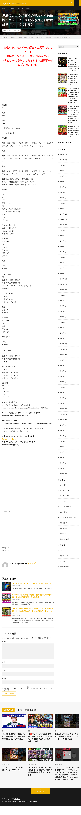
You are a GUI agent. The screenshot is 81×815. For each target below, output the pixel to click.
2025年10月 (64, 163)
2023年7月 (63, 306)
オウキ (62, 482)
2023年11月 (64, 285)
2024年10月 (64, 227)
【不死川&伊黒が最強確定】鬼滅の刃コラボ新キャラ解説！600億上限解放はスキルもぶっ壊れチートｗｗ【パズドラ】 (32, 614)
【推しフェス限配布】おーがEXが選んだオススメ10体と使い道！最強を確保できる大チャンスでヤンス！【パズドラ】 (73, 67)
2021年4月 (63, 450)
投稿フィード (64, 552)
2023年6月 (63, 312)
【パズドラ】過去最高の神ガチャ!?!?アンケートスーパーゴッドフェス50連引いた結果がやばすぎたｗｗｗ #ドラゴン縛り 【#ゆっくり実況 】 (73, 117)
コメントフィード (65, 557)
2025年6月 (63, 184)
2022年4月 (63, 386)
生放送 (62, 525)
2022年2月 (63, 397)
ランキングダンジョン (67, 514)
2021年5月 (63, 445)
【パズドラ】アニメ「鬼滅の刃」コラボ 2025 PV (13, 773)
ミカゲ (62, 509)
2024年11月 (64, 221)
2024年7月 (63, 243)
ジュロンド (63, 493)
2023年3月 (63, 328)
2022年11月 (64, 349)
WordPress (34, 810)
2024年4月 (63, 259)
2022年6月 (63, 375)
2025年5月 (63, 189)
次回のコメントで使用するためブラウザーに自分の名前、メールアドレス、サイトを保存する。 (28, 692)
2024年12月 (64, 216)
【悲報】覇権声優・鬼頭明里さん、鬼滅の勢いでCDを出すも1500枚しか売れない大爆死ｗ (14, 741)
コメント (5, 645)
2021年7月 (63, 434)
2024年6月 (63, 248)
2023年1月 (63, 338)
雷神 (61, 530)
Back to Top (40, 801)
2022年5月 (63, 381)
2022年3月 (63, 391)
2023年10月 (64, 290)
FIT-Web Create (15, 810)
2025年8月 (63, 173)
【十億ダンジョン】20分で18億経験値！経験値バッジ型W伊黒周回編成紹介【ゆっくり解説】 (40, 776)
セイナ (62, 498)
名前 (4, 665)
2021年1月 (63, 466)
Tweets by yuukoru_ (9, 442)
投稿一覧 (31, 567)
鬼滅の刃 (21, 10)
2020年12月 (64, 471)
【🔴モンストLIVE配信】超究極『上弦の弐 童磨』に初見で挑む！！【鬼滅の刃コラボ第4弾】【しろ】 (40, 741)
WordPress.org (65, 563)
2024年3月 (63, 264)
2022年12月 (64, 344)
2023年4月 (63, 322)
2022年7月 (63, 370)
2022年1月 (63, 402)
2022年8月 (63, 365)
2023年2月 (63, 333)
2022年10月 (64, 354)
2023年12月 (64, 280)
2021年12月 (64, 407)
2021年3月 (63, 455)
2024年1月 (63, 274)
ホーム (4, 10)
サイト (4, 682)
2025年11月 (64, 158)
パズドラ (12, 10)
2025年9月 (63, 168)
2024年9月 (63, 232)
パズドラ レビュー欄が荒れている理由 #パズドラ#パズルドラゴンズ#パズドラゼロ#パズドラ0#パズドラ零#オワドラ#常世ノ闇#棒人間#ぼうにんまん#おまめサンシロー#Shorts (67, 780)
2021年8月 (63, 429)
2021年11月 (64, 413)
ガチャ (62, 488)
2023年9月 (63, 296)
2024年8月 (63, 237)
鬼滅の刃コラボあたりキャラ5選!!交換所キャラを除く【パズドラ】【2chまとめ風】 (66, 741)
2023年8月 (63, 301)
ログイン (63, 547)
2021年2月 (63, 461)
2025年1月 (63, 211)
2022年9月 (63, 360)
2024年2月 (63, 269)
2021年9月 (63, 423)
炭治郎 (30, 10)
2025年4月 (63, 195)
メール (4, 673)
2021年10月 (64, 418)
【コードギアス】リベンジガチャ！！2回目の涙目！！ (32, 587)
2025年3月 (63, 200)
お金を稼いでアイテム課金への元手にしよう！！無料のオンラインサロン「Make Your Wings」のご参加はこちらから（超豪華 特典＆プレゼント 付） (28, 59)
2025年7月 (63, 179)
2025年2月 (63, 205)
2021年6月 (63, 439)
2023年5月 (63, 317)
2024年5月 (63, 253)
